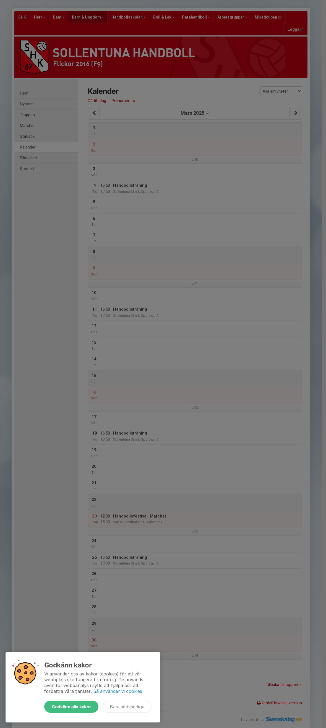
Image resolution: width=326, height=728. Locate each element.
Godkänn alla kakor (71, 706)
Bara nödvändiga (127, 706)
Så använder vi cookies (117, 691)
